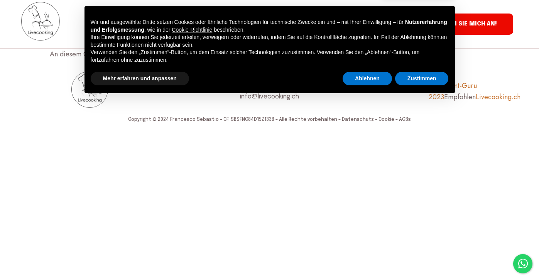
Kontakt (373, 24)
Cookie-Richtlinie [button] (192, 208)
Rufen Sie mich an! (467, 24)
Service (106, 24)
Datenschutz (358, 119)
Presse (248, 24)
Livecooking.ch (498, 97)
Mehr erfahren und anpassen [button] (140, 257)
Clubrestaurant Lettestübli (310, 24)
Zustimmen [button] (421, 257)
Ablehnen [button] (367, 257)
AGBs (405, 119)
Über (135, 24)
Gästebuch (211, 24)
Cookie (386, 119)
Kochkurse (168, 24)
